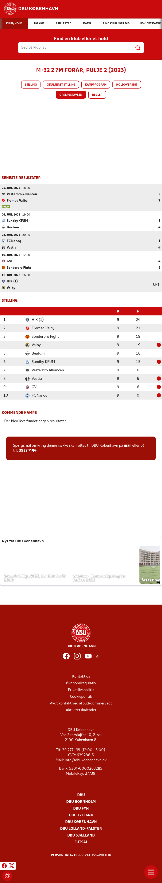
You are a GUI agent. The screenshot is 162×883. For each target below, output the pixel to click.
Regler (97, 95)
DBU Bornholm (81, 801)
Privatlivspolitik (81, 689)
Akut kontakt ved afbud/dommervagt (81, 703)
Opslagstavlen (70, 95)
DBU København (81, 821)
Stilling (31, 84)
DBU (81, 795)
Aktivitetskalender (81, 710)
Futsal (81, 842)
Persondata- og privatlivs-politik (81, 855)
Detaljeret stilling (60, 84)
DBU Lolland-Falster (81, 828)
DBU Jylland (81, 815)
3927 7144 (27, 450)
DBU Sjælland (81, 835)
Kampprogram (96, 84)
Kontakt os (81, 676)
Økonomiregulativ (81, 683)
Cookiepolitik (81, 696)
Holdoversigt (126, 84)
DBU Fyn (81, 808)
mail (127, 445)
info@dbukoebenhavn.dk (86, 760)
